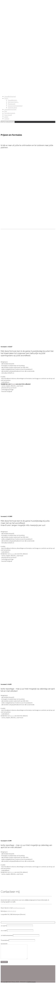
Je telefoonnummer (20, 935)
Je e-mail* (17, 930)
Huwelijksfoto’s (12, 100)
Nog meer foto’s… (13, 102)
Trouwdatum (18, 940)
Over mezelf (8, 115)
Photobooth (11, 104)
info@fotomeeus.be (19, 908)
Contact (6, 118)
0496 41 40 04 (11, 911)
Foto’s (6, 98)
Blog (5, 111)
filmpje (13, 384)
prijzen (6, 117)
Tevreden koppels (9, 113)
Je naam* (17, 926)
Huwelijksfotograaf (10, 96)
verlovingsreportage (10, 109)
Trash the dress (12, 107)
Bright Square (31, 982)
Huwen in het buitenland (15, 105)
